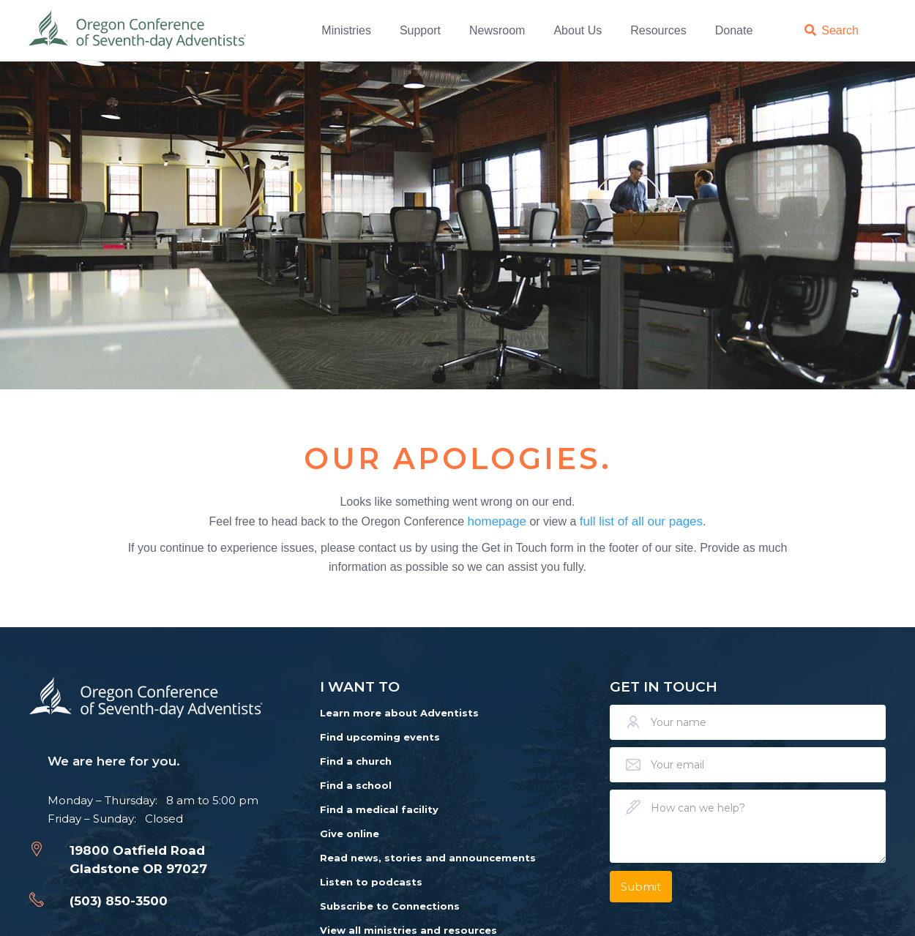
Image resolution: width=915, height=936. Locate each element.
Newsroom (497, 30)
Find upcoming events (380, 737)
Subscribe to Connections (390, 906)
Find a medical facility (379, 809)
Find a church (356, 761)
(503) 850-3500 (119, 901)
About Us (577, 30)
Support (420, 30)
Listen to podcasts (371, 882)
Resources (658, 30)
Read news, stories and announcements (428, 858)
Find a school (356, 785)
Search (840, 30)
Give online (349, 833)
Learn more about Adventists (399, 713)
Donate (734, 30)
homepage (497, 520)
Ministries (346, 30)
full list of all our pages (641, 520)
